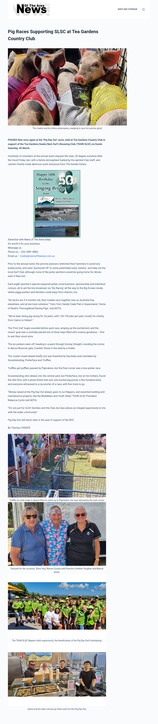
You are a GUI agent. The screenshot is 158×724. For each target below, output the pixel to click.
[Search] (143, 9)
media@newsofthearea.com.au (37, 256)
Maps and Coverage (127, 9)
